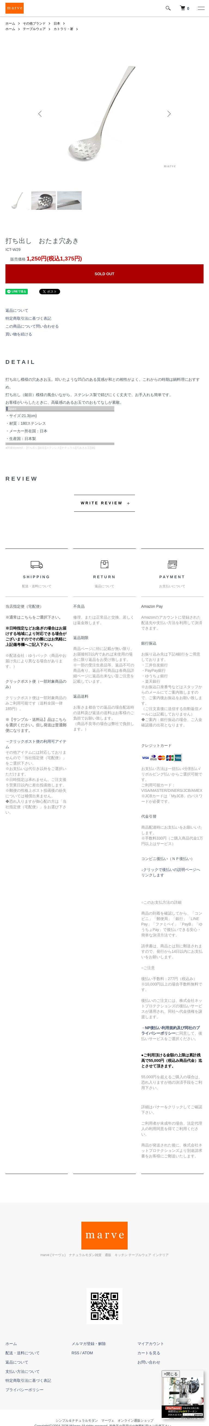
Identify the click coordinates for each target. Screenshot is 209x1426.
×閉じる (170, 1374)
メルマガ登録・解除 (89, 1343)
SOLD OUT (104, 274)
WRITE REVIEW (102, 503)
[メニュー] (201, 8)
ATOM (87, 1353)
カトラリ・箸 (63, 29)
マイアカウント (150, 1343)
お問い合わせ (148, 1362)
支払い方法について (22, 1371)
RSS (75, 1353)
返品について (16, 310)
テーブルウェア (34, 29)
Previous (40, 114)
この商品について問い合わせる (32, 326)
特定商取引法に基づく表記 (28, 318)
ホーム (10, 23)
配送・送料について (22, 1353)
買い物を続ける (18, 334)
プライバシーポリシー (24, 1390)
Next (168, 114)
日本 (57, 23)
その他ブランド (34, 23)
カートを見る (148, 1353)
